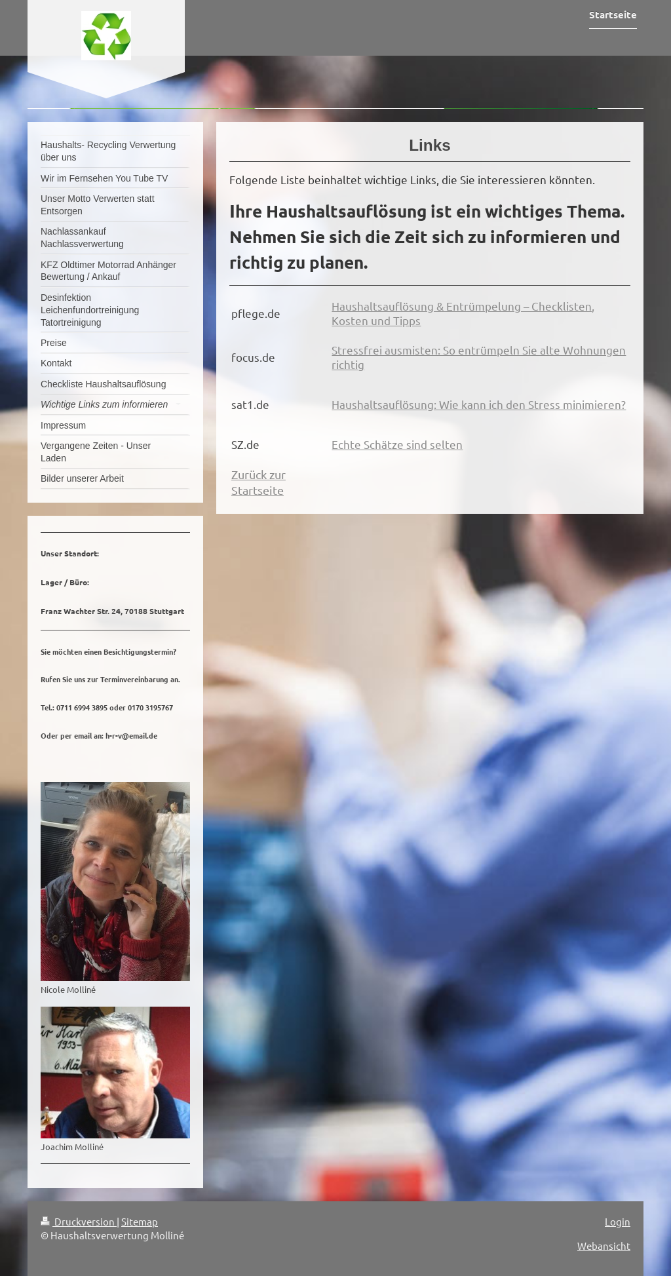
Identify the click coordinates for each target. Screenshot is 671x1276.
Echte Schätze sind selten (397, 444)
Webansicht (603, 1245)
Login (617, 1221)
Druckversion (79, 1221)
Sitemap (139, 1221)
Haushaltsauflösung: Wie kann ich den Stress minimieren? (479, 404)
